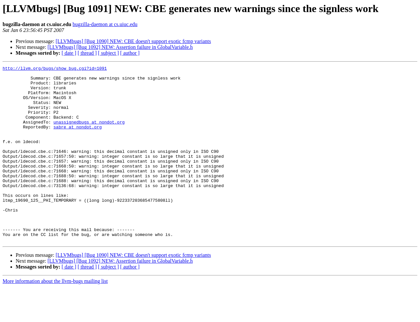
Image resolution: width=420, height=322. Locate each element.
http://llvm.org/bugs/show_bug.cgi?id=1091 (55, 69)
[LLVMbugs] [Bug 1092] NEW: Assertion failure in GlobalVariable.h (120, 47)
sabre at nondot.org (77, 139)
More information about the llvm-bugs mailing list (55, 316)
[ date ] (69, 53)
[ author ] (130, 53)
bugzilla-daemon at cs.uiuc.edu (105, 24)
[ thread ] (87, 53)
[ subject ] (108, 53)
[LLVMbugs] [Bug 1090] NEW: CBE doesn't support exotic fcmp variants (133, 41)
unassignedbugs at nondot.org (88, 134)
